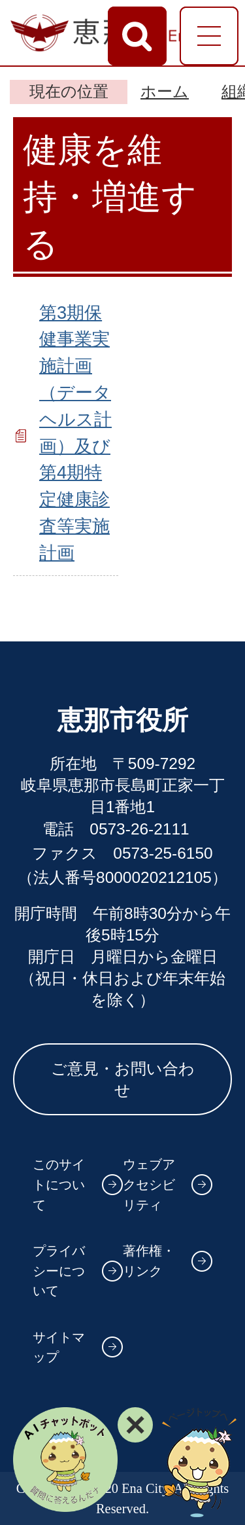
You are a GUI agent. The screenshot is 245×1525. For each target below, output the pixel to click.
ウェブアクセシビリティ (149, 1184)
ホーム (164, 91)
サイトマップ (59, 1347)
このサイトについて (59, 1184)
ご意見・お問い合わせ (123, 1079)
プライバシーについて (59, 1271)
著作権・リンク (149, 1261)
